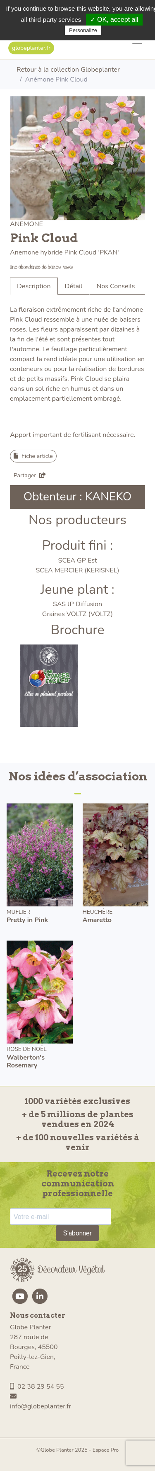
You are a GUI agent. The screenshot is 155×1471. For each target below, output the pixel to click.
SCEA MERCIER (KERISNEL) (77, 570)
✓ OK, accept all (114, 19)
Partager (30, 475)
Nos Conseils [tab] (115, 286)
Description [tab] (34, 286)
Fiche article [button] (33, 456)
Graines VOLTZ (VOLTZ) (77, 614)
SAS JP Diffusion (77, 604)
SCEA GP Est (77, 560)
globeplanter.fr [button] (31, 48)
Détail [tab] (74, 286)
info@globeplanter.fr (40, 1402)
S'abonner (77, 1233)
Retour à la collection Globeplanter (68, 69)
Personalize (83, 30)
